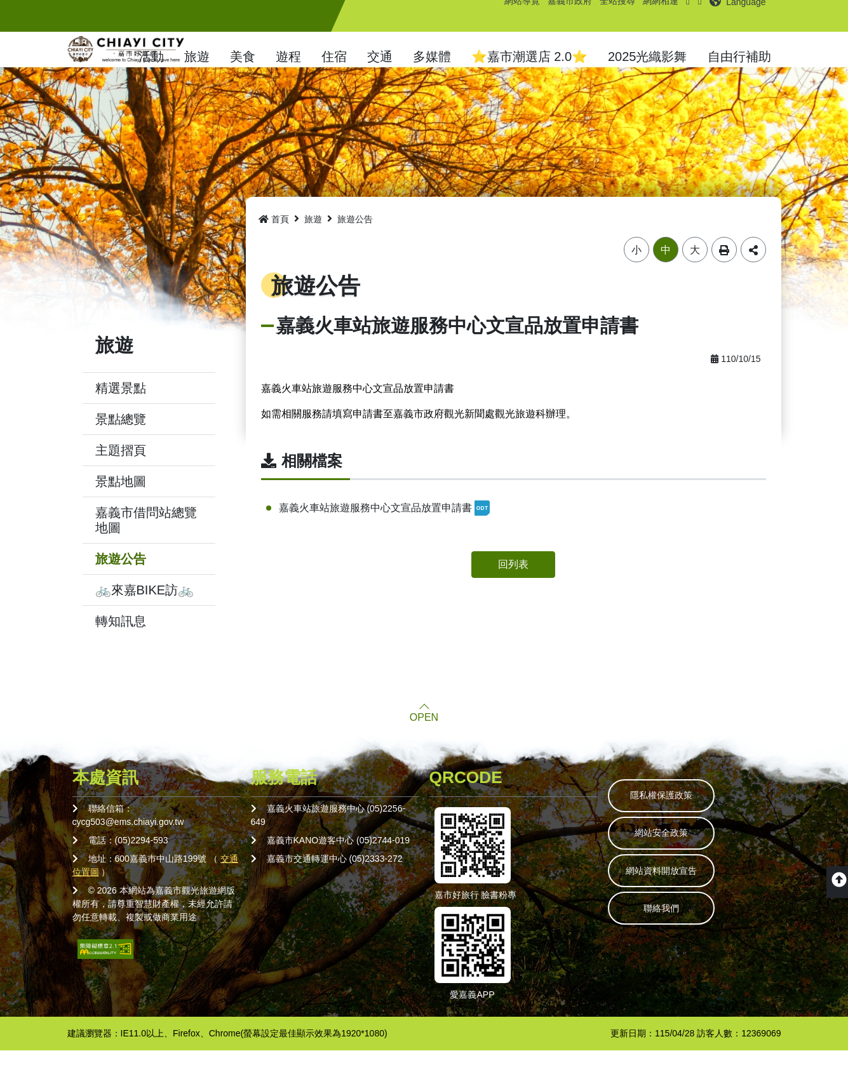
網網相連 (655, 15)
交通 (380, 57)
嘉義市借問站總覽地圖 (146, 534)
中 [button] (666, 264)
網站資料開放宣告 (670, 893)
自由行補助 (739, 57)
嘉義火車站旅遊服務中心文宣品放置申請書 (384, 522)
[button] (739, 16)
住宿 (334, 57)
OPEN (424, 732)
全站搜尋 (612, 15)
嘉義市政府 (564, 15)
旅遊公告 (120, 573)
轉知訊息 (120, 636)
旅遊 (197, 57)
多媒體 (432, 57)
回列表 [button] (513, 578)
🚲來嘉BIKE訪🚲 (144, 605)
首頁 (274, 234)
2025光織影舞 (647, 57)
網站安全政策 (670, 852)
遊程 (288, 57)
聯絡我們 (670, 933)
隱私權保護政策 (670, 812)
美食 (242, 57)
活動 (151, 57)
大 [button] (695, 264)
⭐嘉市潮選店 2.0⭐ (529, 57)
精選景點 (120, 403)
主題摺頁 (120, 465)
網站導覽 (517, 15)
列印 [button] (724, 264)
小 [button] (636, 264)
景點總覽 (120, 434)
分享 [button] (753, 264)
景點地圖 (120, 496)
